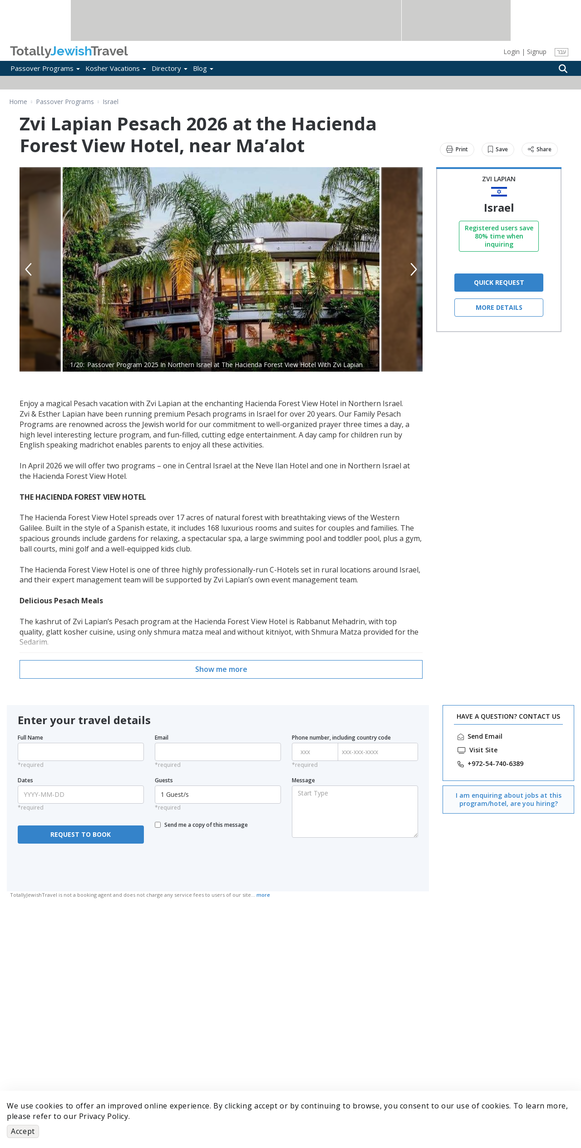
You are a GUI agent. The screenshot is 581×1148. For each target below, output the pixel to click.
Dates (25, 780)
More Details (499, 307)
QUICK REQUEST (499, 282)
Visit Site (483, 750)
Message (303, 780)
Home (18, 102)
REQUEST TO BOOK (80, 834)
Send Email (485, 736)
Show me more (221, 669)
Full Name (30, 737)
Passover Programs (45, 68)
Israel (110, 102)
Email (161, 737)
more (263, 894)
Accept (23, 1131)
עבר (561, 52)
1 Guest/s (219, 794)
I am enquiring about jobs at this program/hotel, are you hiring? (508, 799)
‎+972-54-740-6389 (495, 764)
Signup (537, 51)
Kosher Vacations (115, 68)
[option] (221, 269)
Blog (203, 68)
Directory (169, 68)
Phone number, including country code (341, 737)
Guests (164, 780)
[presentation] (81, 863)
